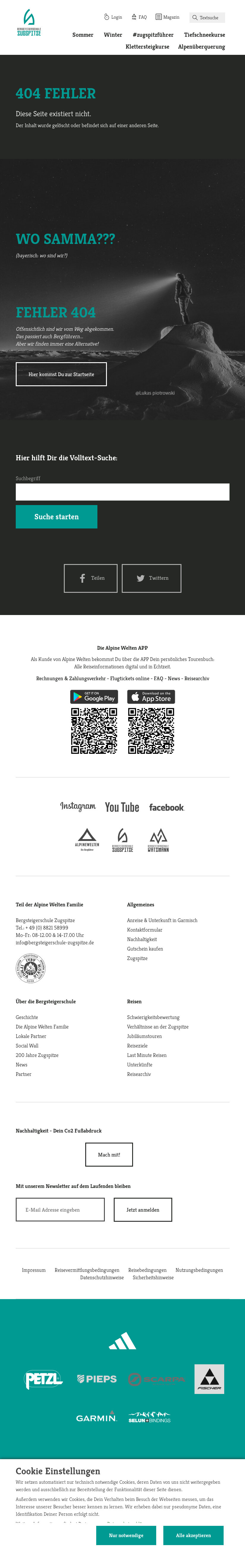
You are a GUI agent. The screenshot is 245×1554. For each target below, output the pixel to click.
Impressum (34, 1269)
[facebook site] (167, 811)
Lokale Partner (31, 1036)
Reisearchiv (139, 1074)
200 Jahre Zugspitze (37, 1055)
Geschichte (27, 1017)
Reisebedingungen (147, 1269)
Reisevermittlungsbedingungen (87, 1269)
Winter (113, 35)
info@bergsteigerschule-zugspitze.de (55, 942)
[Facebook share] (91, 578)
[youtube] (122, 812)
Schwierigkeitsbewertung (153, 1017)
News (21, 1064)
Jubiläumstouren (144, 1036)
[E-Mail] (60, 1209)
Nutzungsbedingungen (199, 1269)
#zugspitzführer (153, 35)
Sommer (83, 35)
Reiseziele (137, 1045)
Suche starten (56, 516)
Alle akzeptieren (193, 1535)
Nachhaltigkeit (142, 939)
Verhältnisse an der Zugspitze (158, 1026)
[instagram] (78, 812)
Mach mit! (109, 1154)
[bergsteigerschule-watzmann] (158, 850)
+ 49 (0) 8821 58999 (47, 927)
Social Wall (27, 1045)
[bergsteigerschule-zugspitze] (122, 850)
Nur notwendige (126, 1535)
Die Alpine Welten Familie (42, 1026)
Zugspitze (137, 958)
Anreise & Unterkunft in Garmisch (162, 920)
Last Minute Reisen (147, 1055)
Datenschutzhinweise (102, 1277)
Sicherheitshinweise (153, 1277)
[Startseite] (29, 23)
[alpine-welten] (87, 850)
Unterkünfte (139, 1064)
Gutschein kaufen (145, 948)
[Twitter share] (151, 578)
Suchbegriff (28, 478)
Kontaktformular (144, 929)
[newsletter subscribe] (143, 1210)
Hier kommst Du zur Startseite (61, 374)
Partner (23, 1074)
